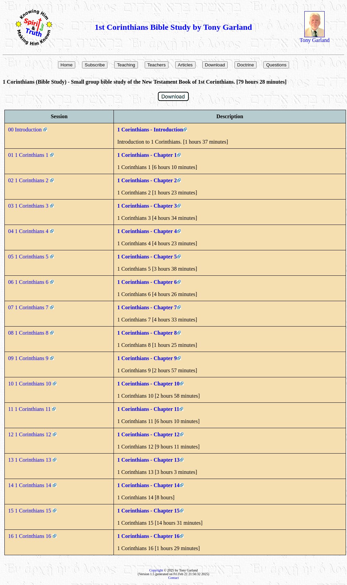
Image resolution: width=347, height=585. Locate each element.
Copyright (156, 570)
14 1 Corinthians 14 (32, 485)
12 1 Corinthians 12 (32, 434)
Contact (173, 578)
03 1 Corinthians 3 (31, 206)
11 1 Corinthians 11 (32, 409)
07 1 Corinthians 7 (31, 307)
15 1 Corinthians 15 (32, 511)
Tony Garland (314, 38)
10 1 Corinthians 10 (32, 383)
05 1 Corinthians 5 (31, 256)
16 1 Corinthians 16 (32, 536)
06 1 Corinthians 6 (31, 282)
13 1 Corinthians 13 (32, 460)
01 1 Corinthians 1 (31, 155)
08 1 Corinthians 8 (31, 333)
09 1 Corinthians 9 (31, 358)
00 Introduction (27, 129)
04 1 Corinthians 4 (31, 231)
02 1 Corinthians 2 (31, 180)
